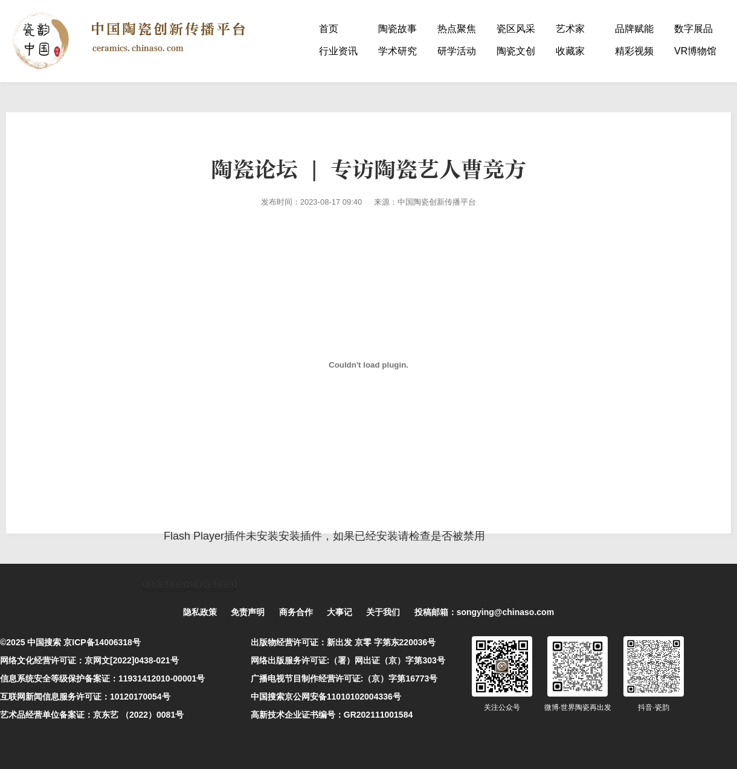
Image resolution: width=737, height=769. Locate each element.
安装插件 (300, 536)
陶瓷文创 (516, 51)
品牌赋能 (634, 29)
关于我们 (383, 612)
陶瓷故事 (397, 29)
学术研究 (397, 51)
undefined (166, 584)
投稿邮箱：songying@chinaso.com (484, 612)
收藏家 (570, 51)
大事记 (339, 612)
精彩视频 (634, 51)
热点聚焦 (456, 29)
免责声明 (248, 612)
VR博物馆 (695, 51)
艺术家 (570, 29)
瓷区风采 (516, 29)
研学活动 (456, 51)
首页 (328, 29)
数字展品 (693, 29)
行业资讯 (338, 51)
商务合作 (296, 612)
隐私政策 (200, 612)
